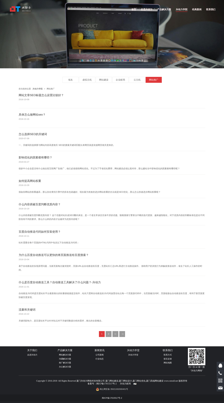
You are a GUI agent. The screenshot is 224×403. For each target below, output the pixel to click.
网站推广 (153, 79)
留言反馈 (168, 359)
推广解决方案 (65, 363)
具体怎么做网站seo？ (32, 114)
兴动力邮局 (125, 384)
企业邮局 (120, 79)
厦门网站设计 (125, 381)
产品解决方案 (164, 9)
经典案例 (196, 9)
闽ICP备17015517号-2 (106, 384)
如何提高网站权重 (30, 180)
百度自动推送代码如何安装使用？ (40, 231)
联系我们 (210, 9)
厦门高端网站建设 (154, 381)
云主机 (137, 79)
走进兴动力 (146, 9)
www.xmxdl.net (171, 381)
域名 (70, 79)
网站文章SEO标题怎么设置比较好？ (41, 95)
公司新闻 (100, 355)
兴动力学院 (181, 9)
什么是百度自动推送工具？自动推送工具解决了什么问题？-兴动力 (60, 282)
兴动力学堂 (133, 355)
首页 (133, 9)
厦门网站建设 (111, 381)
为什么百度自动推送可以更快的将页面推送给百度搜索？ (54, 255)
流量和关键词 (27, 309)
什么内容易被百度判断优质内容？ (40, 204)
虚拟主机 (87, 79)
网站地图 (168, 363)
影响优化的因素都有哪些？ (35, 157)
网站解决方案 (65, 355)
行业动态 (100, 359)
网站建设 (103, 79)
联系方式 (168, 355)
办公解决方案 (65, 367)
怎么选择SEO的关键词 (33, 134)
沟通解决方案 (65, 359)
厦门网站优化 (139, 381)
